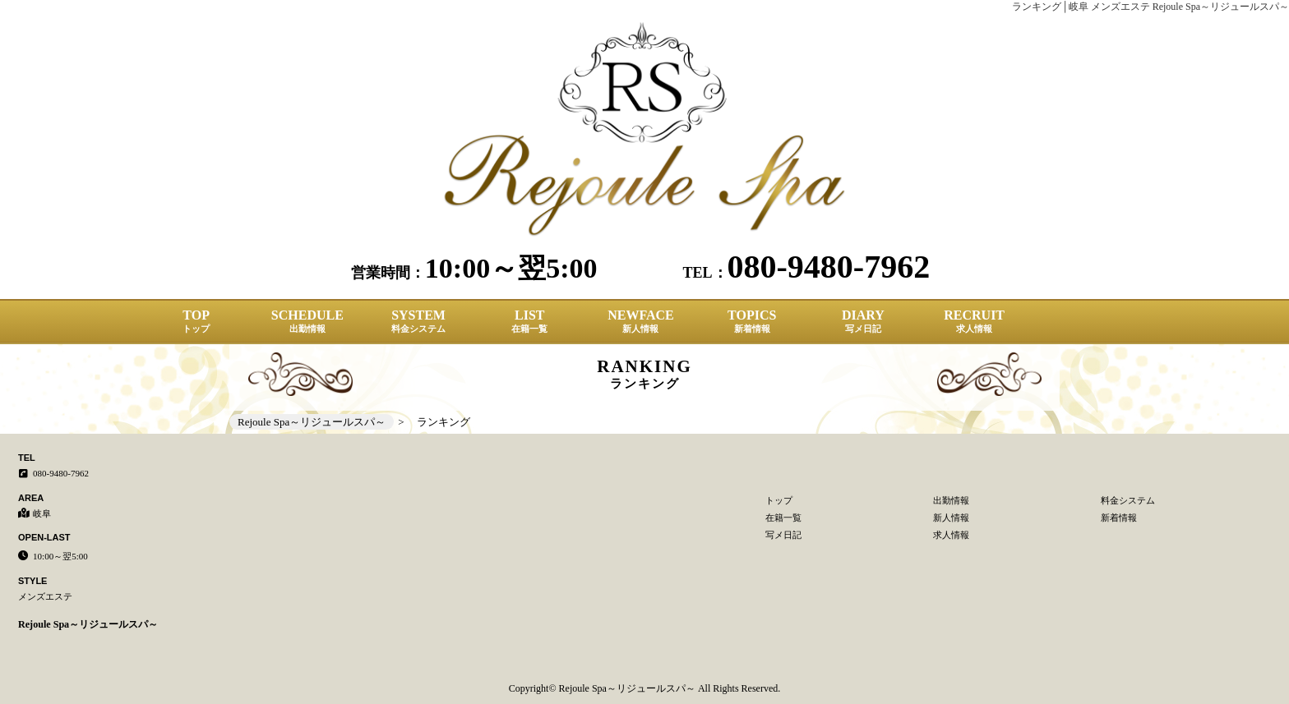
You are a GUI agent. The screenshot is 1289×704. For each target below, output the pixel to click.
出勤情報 (951, 500)
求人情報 (951, 535)
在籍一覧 (783, 517)
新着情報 (1119, 517)
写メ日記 (783, 535)
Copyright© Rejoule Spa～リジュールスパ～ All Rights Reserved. (644, 688)
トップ (778, 500)
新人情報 (951, 517)
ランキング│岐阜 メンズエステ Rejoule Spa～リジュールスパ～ (1150, 6)
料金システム (1128, 500)
